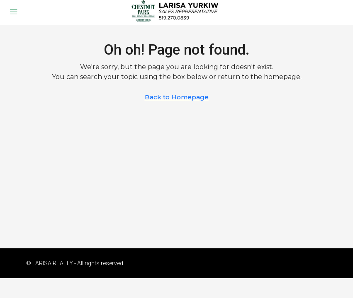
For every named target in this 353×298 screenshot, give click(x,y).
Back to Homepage (177, 97)
